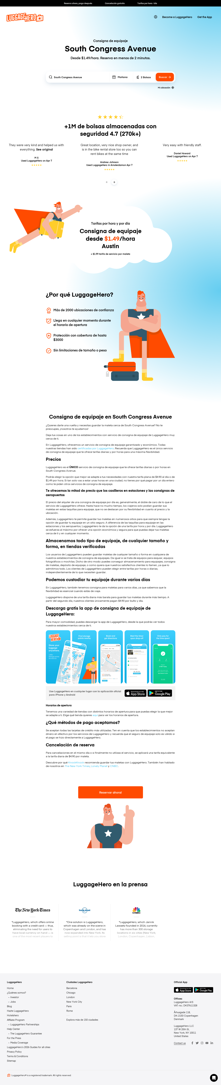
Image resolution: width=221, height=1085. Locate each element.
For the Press (14, 1038)
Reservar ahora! (110, 792)
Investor (14, 997)
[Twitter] (197, 1043)
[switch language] (156, 17)
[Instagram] (202, 1043)
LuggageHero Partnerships (24, 1024)
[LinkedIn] (212, 1043)
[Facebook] (192, 1043)
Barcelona (71, 988)
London (70, 997)
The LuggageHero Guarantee (26, 1033)
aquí (95, 715)
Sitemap (11, 1060)
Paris (69, 1006)
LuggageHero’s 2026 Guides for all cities (28, 1047)
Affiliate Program (16, 1019)
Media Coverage (19, 1042)
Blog (9, 1006)
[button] (214, 1078)
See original (44, 149)
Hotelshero (13, 1015)
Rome (69, 1010)
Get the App (204, 17)
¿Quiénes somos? (16, 992)
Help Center (13, 1029)
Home (10, 988)
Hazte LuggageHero (18, 1010)
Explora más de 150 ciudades (82, 1019)
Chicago (70, 992)
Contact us (180, 1043)
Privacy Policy (14, 1051)
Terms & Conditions (17, 1056)
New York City (74, 1001)
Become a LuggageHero (177, 17)
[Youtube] (207, 1043)
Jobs (13, 1001)
